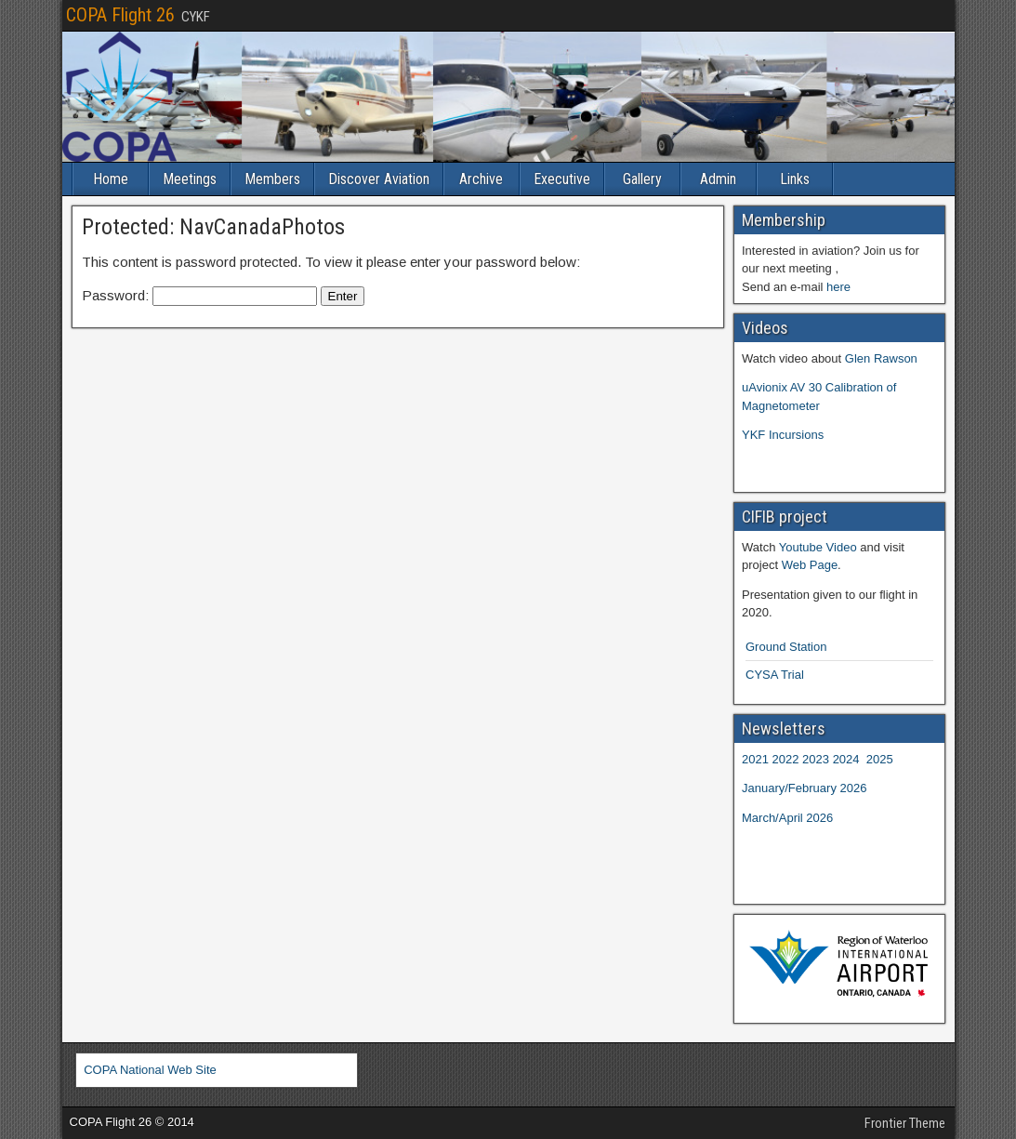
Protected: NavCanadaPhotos (213, 227)
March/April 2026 (787, 818)
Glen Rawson (881, 358)
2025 (879, 759)
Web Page (810, 565)
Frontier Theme (904, 1123)
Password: (199, 295)
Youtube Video (818, 547)
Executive (562, 179)
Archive (481, 179)
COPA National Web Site (150, 1070)
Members (272, 179)
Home (110, 179)
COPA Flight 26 (120, 15)
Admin (718, 179)
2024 (846, 759)
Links (795, 179)
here (838, 287)
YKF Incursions (783, 435)
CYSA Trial (775, 675)
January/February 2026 (804, 788)
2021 (755, 759)
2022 (785, 759)
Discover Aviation (378, 179)
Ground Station (786, 647)
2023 (815, 759)
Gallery (642, 179)
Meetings (190, 179)
